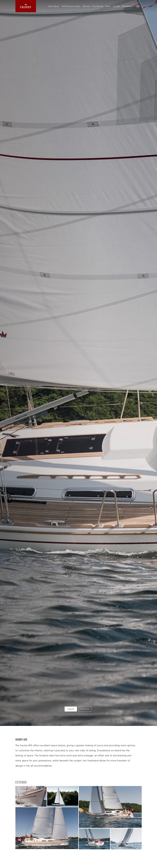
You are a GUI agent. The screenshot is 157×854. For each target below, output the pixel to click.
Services (86, 6)
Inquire (70, 709)
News (108, 6)
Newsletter (127, 6)
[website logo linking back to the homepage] (25, 6)
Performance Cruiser (71, 6)
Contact (116, 6)
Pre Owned (98, 6)
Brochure (85, 709)
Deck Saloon (53, 6)
